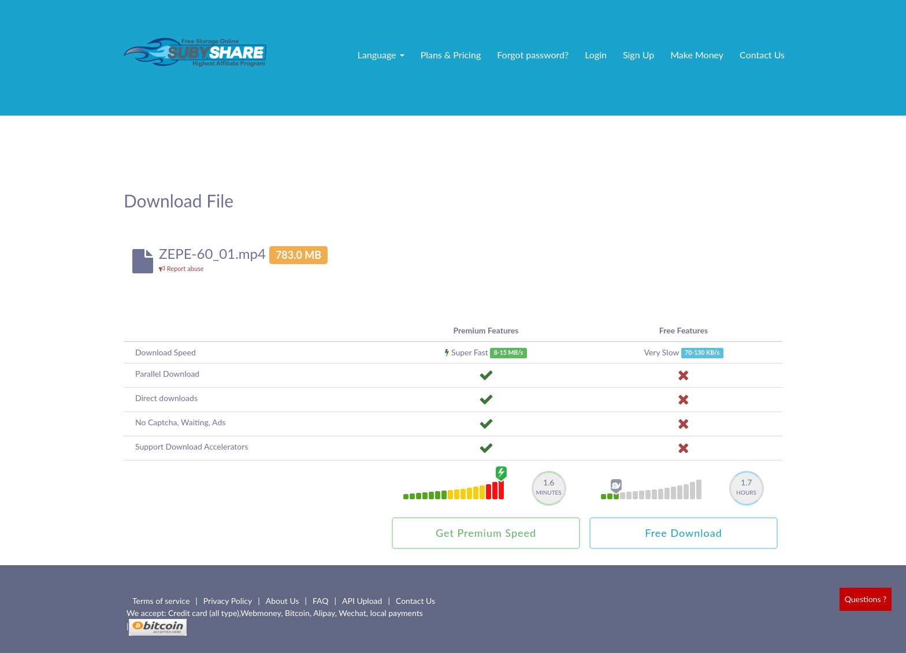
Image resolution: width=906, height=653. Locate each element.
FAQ (321, 601)
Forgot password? (533, 54)
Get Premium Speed (486, 532)
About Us (282, 601)
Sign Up (638, 54)
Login (596, 54)
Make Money (696, 54)
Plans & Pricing (451, 54)
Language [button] (381, 54)
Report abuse (181, 268)
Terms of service (161, 601)
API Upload (362, 601)
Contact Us (762, 54)
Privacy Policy (227, 601)
